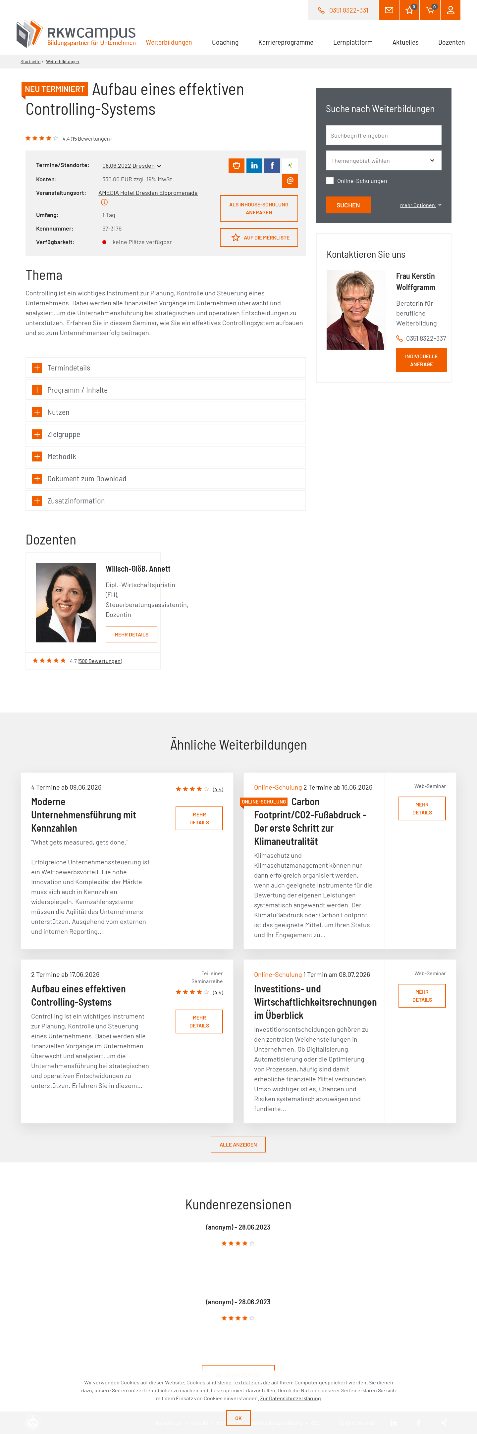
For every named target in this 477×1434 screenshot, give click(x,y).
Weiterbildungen (174, 41)
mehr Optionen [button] (420, 205)
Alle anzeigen (238, 1144)
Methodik (54, 456)
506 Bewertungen (100, 661)
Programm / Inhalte (70, 390)
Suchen (348, 205)
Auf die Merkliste (261, 237)
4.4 (218, 789)
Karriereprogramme (285, 41)
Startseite (30, 61)
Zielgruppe (56, 434)
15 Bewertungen (91, 138)
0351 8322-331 (348, 10)
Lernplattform (353, 41)
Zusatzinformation (68, 501)
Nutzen (51, 412)
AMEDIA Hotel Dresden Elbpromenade (148, 192)
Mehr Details (131, 634)
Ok (238, 1418)
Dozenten (451, 41)
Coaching (225, 41)
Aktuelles (405, 41)
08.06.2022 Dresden (128, 165)
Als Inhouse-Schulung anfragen (259, 208)
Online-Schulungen (362, 180)
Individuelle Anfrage (421, 360)
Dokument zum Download (79, 478)
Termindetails (61, 368)
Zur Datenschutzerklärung (290, 1398)
